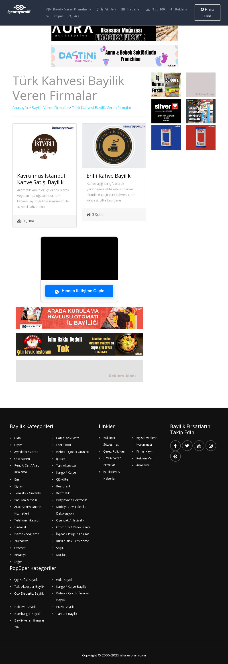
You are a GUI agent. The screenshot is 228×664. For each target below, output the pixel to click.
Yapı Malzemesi (25, 500)
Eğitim (18, 486)
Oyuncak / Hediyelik (70, 520)
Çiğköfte (62, 479)
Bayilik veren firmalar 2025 (29, 623)
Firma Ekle (207, 12)
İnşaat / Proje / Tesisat (72, 534)
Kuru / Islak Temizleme (72, 541)
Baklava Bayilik (25, 607)
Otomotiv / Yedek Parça (73, 527)
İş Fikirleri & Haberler (111, 475)
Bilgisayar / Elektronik (71, 500)
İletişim (55, 16)
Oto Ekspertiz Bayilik (29, 593)
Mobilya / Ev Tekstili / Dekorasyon (71, 510)
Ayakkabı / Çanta (26, 452)
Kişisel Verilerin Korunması (146, 441)
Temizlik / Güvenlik (27, 493)
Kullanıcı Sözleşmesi (111, 441)
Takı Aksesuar (66, 465)
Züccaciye (21, 541)
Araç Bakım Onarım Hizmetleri (28, 510)
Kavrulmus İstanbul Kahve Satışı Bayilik (41, 179)
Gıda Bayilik (64, 579)
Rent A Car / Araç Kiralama (26, 468)
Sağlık (60, 548)
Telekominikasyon (27, 520)
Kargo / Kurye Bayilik (71, 586)
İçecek (60, 459)
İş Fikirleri (106, 9)
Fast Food (63, 445)
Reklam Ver (144, 458)
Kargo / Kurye (66, 472)
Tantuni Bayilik (66, 614)
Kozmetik (63, 493)
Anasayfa (20, 107)
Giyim (18, 445)
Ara (74, 16)
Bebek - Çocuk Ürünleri (72, 452)
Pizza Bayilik (65, 607)
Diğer (18, 561)
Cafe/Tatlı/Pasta (67, 438)
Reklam (178, 9)
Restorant (63, 486)
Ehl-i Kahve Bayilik (109, 175)
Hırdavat (20, 527)
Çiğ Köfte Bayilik (26, 579)
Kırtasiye (20, 555)
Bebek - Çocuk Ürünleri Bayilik (72, 596)
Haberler (131, 9)
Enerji (18, 479)
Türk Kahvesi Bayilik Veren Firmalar (101, 107)
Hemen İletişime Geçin (79, 291)
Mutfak (61, 555)
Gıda (17, 438)
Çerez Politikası (114, 451)
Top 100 (155, 9)
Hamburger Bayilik (27, 614)
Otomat (20, 548)
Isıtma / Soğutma (26, 534)
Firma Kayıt (144, 451)
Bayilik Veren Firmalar (67, 9)
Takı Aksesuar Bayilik (29, 586)
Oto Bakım (22, 459)
